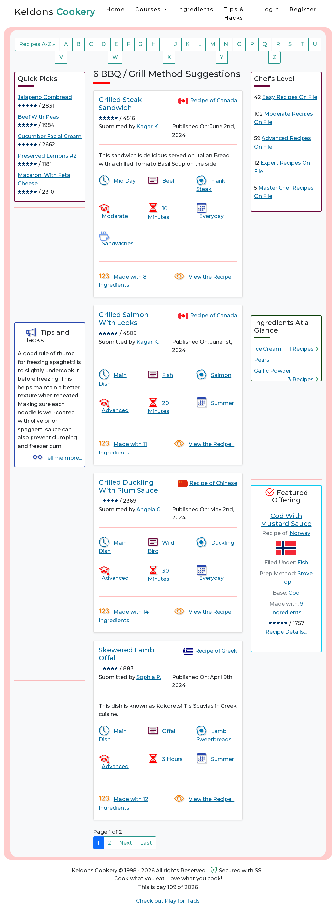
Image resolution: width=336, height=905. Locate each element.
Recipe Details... (286, 632)
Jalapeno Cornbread (45, 97)
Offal (168, 731)
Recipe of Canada (213, 100)
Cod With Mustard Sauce (286, 520)
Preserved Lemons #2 (47, 156)
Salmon (221, 375)
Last (146, 843)
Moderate (115, 216)
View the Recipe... (211, 276)
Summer (222, 403)
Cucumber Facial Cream (50, 136)
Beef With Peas (38, 117)
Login (270, 9)
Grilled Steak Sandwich (120, 104)
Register (302, 9)
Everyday (211, 216)
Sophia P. (148, 677)
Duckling (222, 542)
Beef (168, 181)
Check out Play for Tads (168, 901)
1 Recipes (303, 349)
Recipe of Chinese (213, 483)
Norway (300, 533)
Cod (294, 593)
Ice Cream (267, 349)
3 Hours (172, 759)
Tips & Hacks (234, 13)
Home (115, 9)
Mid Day (125, 181)
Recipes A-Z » (37, 44)
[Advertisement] (63, 262)
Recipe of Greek (216, 651)
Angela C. (148, 509)
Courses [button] (149, 9)
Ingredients (195, 9)
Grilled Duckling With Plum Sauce (128, 486)
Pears (261, 360)
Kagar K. (147, 126)
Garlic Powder (272, 371)
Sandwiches (118, 244)
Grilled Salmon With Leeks (124, 318)
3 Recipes (303, 379)
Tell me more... (63, 457)
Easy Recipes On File (289, 97)
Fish (167, 375)
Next (125, 843)
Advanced (115, 410)
